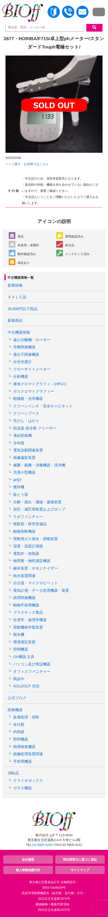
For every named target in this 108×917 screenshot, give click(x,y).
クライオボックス (28, 781)
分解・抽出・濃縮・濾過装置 (37, 502)
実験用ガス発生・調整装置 (35, 539)
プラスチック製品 (28, 612)
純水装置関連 (24, 576)
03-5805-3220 (43, 845)
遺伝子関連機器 (26, 354)
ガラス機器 (22, 788)
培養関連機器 (24, 347)
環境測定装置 (24, 642)
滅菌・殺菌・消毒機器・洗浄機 (39, 465)
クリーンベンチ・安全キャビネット (43, 406)
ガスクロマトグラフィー (33, 391)
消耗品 (13, 773)
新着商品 (15, 320)
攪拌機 (18, 487)
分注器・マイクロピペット (35, 583)
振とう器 (20, 495)
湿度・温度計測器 (28, 546)
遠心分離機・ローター (31, 340)
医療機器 (15, 710)
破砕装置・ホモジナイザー (35, 568)
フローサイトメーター (31, 369)
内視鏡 (18, 732)
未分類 (18, 725)
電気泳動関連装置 (28, 450)
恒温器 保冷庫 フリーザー (34, 428)
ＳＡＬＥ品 (17, 297)
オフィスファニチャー (31, 671)
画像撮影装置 (24, 458)
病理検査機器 (24, 747)
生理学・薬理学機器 (30, 620)
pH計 (17, 480)
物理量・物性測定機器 (31, 561)
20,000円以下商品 (22, 309)
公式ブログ (17, 698)
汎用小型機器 (24, 472)
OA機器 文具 (23, 657)
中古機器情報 (19, 332)
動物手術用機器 (26, 605)
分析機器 (20, 376)
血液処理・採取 (26, 717)
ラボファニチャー (28, 517)
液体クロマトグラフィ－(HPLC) (39, 384)
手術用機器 (22, 761)
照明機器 (20, 649)
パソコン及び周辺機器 (31, 664)
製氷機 (18, 635)
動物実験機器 (24, 531)
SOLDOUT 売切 (26, 686)
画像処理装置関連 (28, 754)
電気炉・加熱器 (26, 554)
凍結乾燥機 (22, 435)
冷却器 (18, 443)
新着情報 (15, 285)
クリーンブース (26, 413)
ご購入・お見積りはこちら (30, 164)
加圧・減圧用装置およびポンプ (39, 509)
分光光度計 (22, 362)
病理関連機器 (24, 598)
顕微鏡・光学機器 (28, 399)
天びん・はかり (26, 421)
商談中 (18, 679)
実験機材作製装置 (28, 627)
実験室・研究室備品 (30, 524)
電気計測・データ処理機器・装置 (41, 590)
